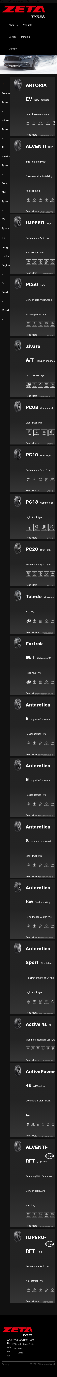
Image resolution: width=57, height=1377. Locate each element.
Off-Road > (5, 292)
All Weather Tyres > (6, 161)
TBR (4, 237)
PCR (4, 84)
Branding (25, 36)
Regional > (6, 270)
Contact (13, 48)
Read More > (32, 273)
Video (20, 1344)
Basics (20, 1352)
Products (27, 25)
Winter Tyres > (5, 129)
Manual (20, 1348)
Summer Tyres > (6, 102)
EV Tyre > (5, 224)
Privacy (5, 1364)
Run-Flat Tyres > (5, 197)
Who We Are (9, 1351)
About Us (13, 25)
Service (12, 36)
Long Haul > (5, 252)
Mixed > (5, 315)
